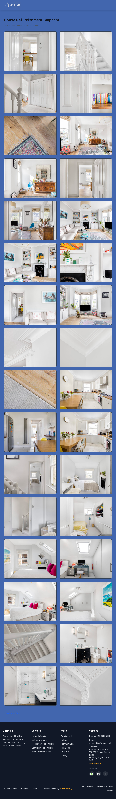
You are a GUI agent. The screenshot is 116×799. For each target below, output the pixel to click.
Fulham (64, 740)
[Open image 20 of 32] (86, 432)
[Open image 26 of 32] (86, 559)
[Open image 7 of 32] (30, 178)
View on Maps (95, 763)
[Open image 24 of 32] (86, 516)
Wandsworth (66, 736)
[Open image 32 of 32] (86, 686)
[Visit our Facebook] (105, 773)
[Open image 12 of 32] (86, 262)
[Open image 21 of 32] (30, 474)
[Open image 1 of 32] (30, 51)
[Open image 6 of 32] (86, 135)
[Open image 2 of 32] (86, 51)
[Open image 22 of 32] (86, 474)
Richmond (65, 748)
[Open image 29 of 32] (30, 643)
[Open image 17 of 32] (30, 389)
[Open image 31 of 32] (30, 686)
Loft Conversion (39, 740)
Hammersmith (67, 744)
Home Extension (39, 736)
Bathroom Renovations (42, 748)
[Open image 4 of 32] (86, 93)
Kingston (65, 751)
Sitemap (109, 790)
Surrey (64, 755)
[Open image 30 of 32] (86, 643)
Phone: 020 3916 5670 (99, 736)
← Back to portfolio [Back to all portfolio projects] (12, 713)
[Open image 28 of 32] (86, 601)
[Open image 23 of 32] (30, 516)
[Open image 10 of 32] (86, 220)
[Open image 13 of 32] (30, 305)
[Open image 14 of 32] (86, 305)
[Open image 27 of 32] (30, 601)
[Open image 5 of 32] (30, 135)
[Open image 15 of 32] (30, 347)
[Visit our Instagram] (98, 773)
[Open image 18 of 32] (86, 389)
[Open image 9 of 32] (30, 220)
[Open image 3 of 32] (30, 93)
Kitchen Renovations (41, 751)
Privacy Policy (87, 786)
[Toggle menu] (110, 4)
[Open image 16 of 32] (86, 347)
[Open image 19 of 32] (30, 432)
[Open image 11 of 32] (30, 262)
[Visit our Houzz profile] (91, 773)
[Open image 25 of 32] (30, 559)
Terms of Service (105, 786)
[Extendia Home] (12, 4)
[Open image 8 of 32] (86, 178)
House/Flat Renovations (43, 744)
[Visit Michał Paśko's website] (66, 788)
